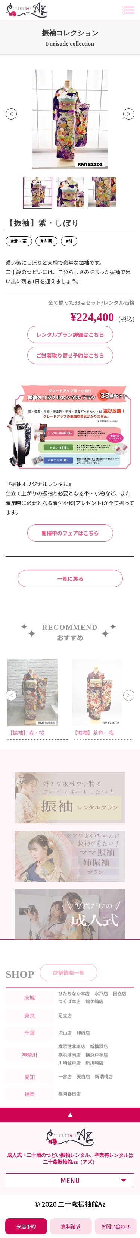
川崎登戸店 (69, 1072)
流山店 (65, 1041)
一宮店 (65, 1086)
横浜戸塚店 (96, 1063)
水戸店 (101, 1002)
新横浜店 (99, 1056)
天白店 (83, 1086)
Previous (11, 114)
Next (128, 114)
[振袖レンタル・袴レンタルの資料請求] (71, 1226)
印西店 (83, 1041)
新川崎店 (94, 1072)
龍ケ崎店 (94, 1010)
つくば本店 (69, 1010)
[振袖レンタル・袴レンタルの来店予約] (26, 1226)
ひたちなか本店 (74, 1002)
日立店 (119, 1002)
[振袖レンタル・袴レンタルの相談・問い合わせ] (116, 1226)
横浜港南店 (69, 1063)
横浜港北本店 (71, 1056)
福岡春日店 (69, 1103)
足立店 (65, 1024)
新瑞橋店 (104, 1086)
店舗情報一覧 (68, 981)
